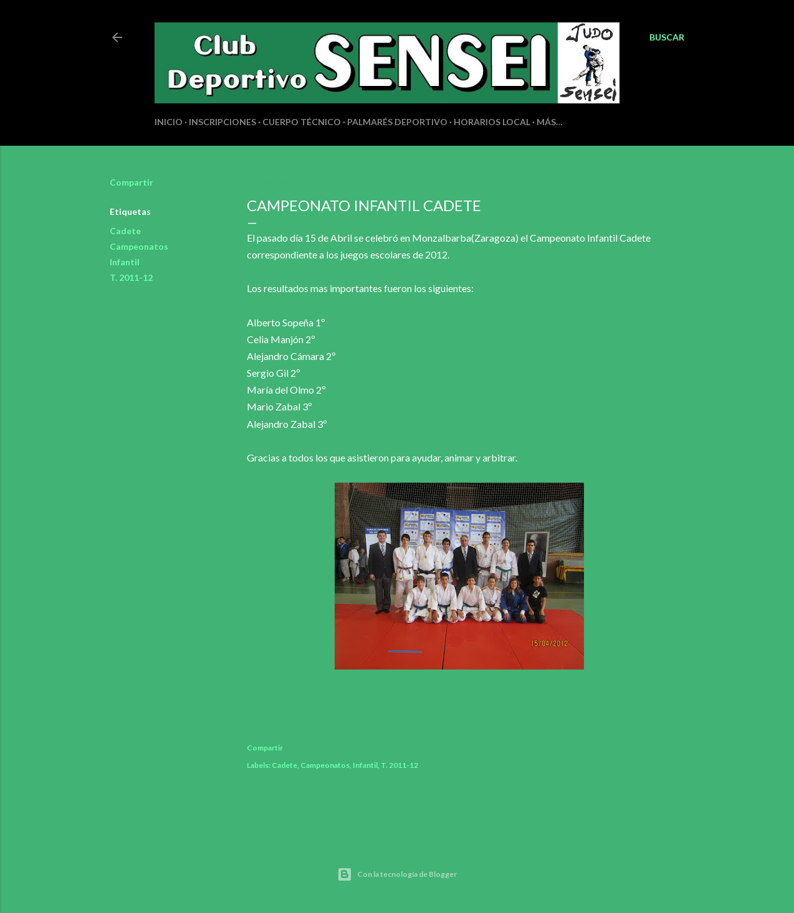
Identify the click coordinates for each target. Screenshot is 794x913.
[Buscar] (666, 37)
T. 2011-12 (131, 277)
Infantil (125, 262)
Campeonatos (139, 246)
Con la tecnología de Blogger (397, 874)
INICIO (169, 121)
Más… (550, 121)
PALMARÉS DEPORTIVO (397, 121)
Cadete (125, 230)
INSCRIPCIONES (222, 121)
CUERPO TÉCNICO (301, 121)
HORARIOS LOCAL (492, 121)
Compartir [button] (131, 182)
